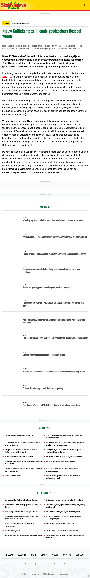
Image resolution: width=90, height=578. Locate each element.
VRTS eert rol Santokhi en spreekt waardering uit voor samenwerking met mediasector (21, 517)
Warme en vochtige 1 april (13, 530)
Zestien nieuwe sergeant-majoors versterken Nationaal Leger (65, 500)
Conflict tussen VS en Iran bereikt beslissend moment (62, 530)
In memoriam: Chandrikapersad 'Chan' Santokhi (19, 456)
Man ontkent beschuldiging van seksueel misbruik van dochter (24, 535)
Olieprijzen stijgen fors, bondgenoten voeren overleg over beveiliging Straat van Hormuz (63, 450)
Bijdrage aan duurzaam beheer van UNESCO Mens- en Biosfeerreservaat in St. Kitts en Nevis (21, 450)
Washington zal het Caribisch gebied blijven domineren (21, 500)
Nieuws (9, 555)
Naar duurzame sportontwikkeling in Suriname (19, 435)
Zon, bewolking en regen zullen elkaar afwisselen (61, 461)
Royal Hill (7, 76)
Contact (80, 555)
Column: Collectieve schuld (13, 475)
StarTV (44, 555)
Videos (55, 555)
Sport (33, 555)
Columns (22, 555)
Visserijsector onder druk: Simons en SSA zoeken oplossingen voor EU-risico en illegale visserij (65, 443)
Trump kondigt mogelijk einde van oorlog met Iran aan (21, 511)
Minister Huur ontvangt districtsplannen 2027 (60, 523)
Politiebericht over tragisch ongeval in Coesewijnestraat (63, 511)
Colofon (67, 555)
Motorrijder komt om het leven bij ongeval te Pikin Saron (64, 456)
